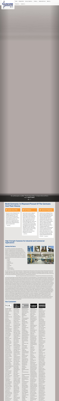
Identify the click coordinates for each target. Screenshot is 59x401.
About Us (49, 1)
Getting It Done (21, 1)
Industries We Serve (42, 1)
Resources (17, 4)
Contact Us (23, 4)
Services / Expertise (28, 1)
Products (36, 1)
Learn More (8, 225)
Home (16, 1)
